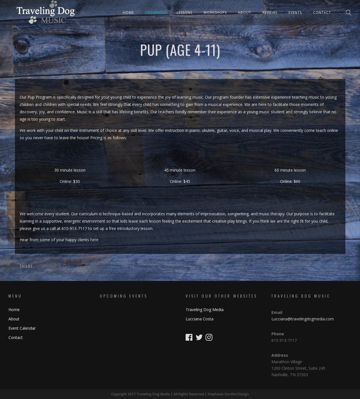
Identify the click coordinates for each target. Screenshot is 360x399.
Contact (322, 12)
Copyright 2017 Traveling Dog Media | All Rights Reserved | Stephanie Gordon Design (180, 394)
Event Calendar (22, 328)
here (94, 239)
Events (295, 12)
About (244, 12)
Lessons (184, 12)
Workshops (215, 12)
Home (128, 12)
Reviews (269, 12)
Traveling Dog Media (205, 309)
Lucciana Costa (199, 319)
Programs (155, 12)
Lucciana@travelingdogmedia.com (302, 319)
